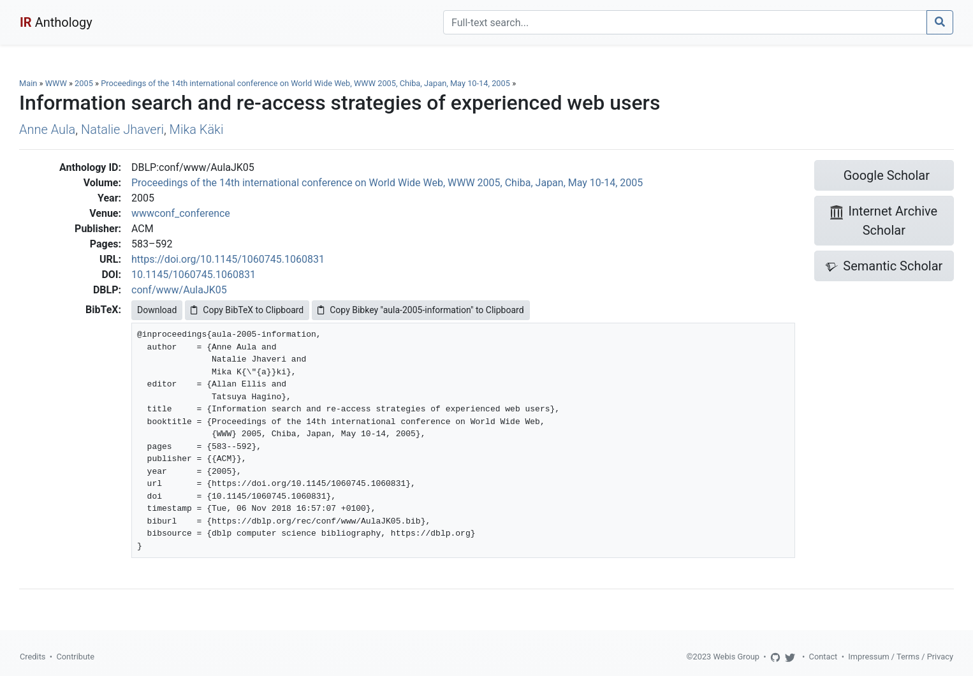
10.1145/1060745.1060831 (193, 274)
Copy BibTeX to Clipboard (247, 310)
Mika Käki (197, 129)
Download (157, 310)
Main (28, 83)
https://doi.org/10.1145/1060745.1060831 (228, 259)
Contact (823, 656)
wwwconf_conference (180, 213)
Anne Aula (47, 129)
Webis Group (736, 656)
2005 (84, 83)
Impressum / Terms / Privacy (900, 656)
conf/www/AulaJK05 (179, 290)
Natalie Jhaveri (122, 129)
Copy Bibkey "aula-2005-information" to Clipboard (420, 310)
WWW (56, 83)
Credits (32, 656)
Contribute (75, 656)
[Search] (685, 22)
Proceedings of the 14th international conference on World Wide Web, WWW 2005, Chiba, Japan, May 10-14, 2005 (306, 83)
